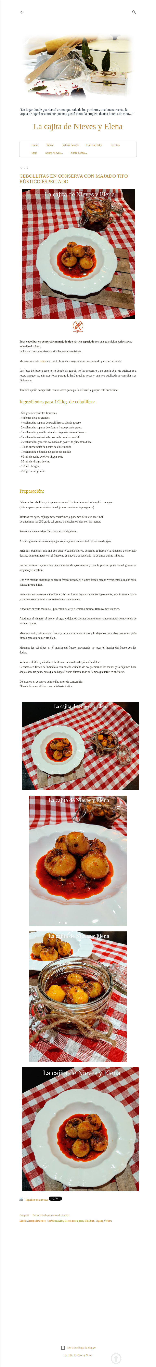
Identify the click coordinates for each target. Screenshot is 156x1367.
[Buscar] (134, 11)
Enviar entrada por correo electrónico (50, 1215)
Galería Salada (70, 145)
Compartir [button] (24, 1215)
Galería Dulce (94, 145)
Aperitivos (52, 1220)
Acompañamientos (36, 1220)
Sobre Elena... (79, 152)
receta (43, 361)
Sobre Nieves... (54, 152)
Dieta (61, 1220)
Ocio (34, 152)
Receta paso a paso (74, 1220)
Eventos (115, 145)
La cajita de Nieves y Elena (78, 126)
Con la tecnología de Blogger (78, 1347)
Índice (50, 145)
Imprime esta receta (37, 1199)
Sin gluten (89, 1220)
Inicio (35, 145)
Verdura (108, 1220)
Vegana (99, 1220)
